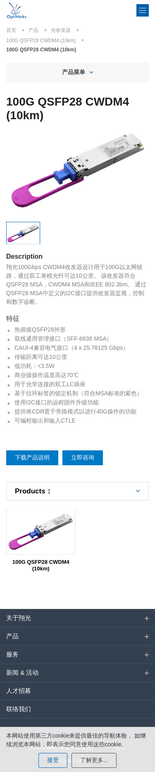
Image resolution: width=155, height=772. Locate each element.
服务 (12, 654)
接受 (53, 760)
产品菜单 (73, 72)
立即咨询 (82, 457)
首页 (11, 30)
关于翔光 (18, 617)
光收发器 (61, 30)
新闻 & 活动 (22, 672)
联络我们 (18, 708)
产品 (33, 30)
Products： (33, 491)
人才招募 (18, 690)
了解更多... (94, 760)
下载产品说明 (32, 457)
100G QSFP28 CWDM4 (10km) (41, 40)
